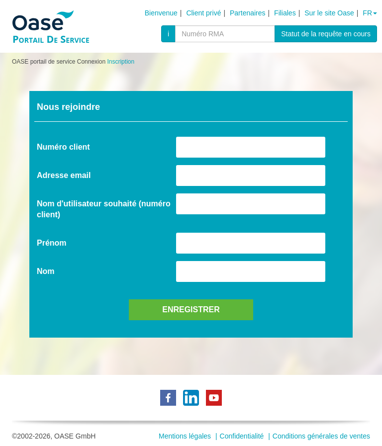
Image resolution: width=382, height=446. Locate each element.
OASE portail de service (43, 61)
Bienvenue (161, 13)
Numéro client (63, 147)
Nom (46, 271)
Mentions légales (185, 436)
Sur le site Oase (329, 13)
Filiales (285, 13)
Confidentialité (242, 436)
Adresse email (64, 175)
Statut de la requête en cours (326, 34)
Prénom (52, 243)
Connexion (91, 61)
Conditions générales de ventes (321, 436)
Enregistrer (191, 309)
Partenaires (248, 13)
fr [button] (370, 13)
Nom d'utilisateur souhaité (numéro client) (104, 209)
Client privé (203, 13)
